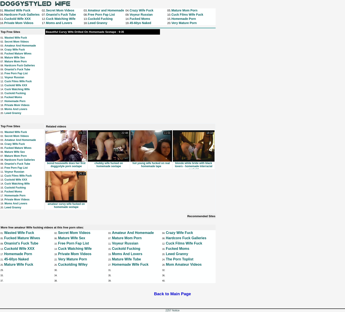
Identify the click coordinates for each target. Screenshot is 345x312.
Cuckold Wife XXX (15, 85)
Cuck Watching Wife (17, 89)
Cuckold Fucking (15, 93)
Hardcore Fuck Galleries (19, 65)
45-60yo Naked (16, 259)
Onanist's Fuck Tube (17, 69)
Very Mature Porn (72, 259)
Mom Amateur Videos (184, 264)
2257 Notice (172, 310)
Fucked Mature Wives (17, 53)
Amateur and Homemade (20, 45)
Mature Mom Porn (15, 61)
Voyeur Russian (14, 77)
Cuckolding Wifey (73, 264)
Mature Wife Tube (126, 259)
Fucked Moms (13, 97)
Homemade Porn (14, 101)
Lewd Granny (12, 113)
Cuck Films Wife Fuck (18, 81)
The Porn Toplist (179, 259)
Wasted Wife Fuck (15, 37)
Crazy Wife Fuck (14, 49)
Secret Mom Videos (16, 41)
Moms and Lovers (15, 109)
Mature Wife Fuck (18, 264)
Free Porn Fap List (16, 73)
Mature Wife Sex (14, 57)
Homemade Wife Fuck (130, 264)
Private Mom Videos (16, 105)
